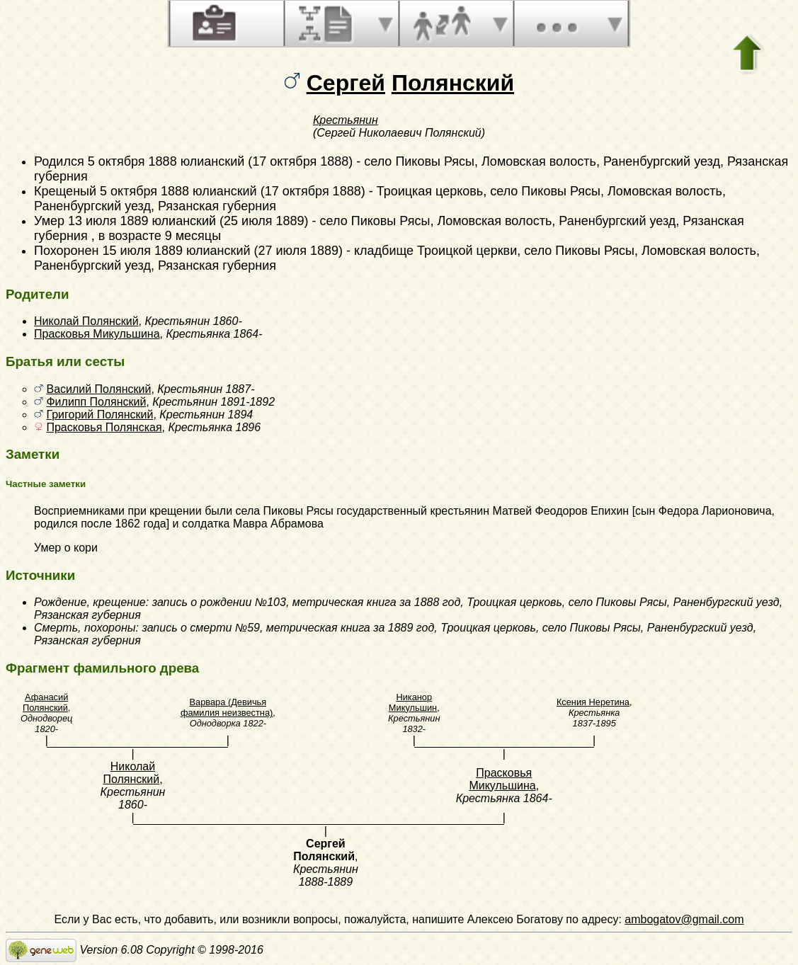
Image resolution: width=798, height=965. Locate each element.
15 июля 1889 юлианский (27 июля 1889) (222, 251)
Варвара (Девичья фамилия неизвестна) (227, 707)
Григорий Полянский (99, 415)
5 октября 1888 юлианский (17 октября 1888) (220, 161)
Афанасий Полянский (45, 702)
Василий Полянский (98, 389)
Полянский (453, 83)
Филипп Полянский (96, 402)
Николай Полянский (86, 321)
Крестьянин (345, 120)
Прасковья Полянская (103, 427)
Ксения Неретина (593, 702)
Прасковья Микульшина (97, 334)
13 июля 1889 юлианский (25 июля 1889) (188, 221)
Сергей (346, 83)
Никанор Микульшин (413, 702)
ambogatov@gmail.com (684, 919)
